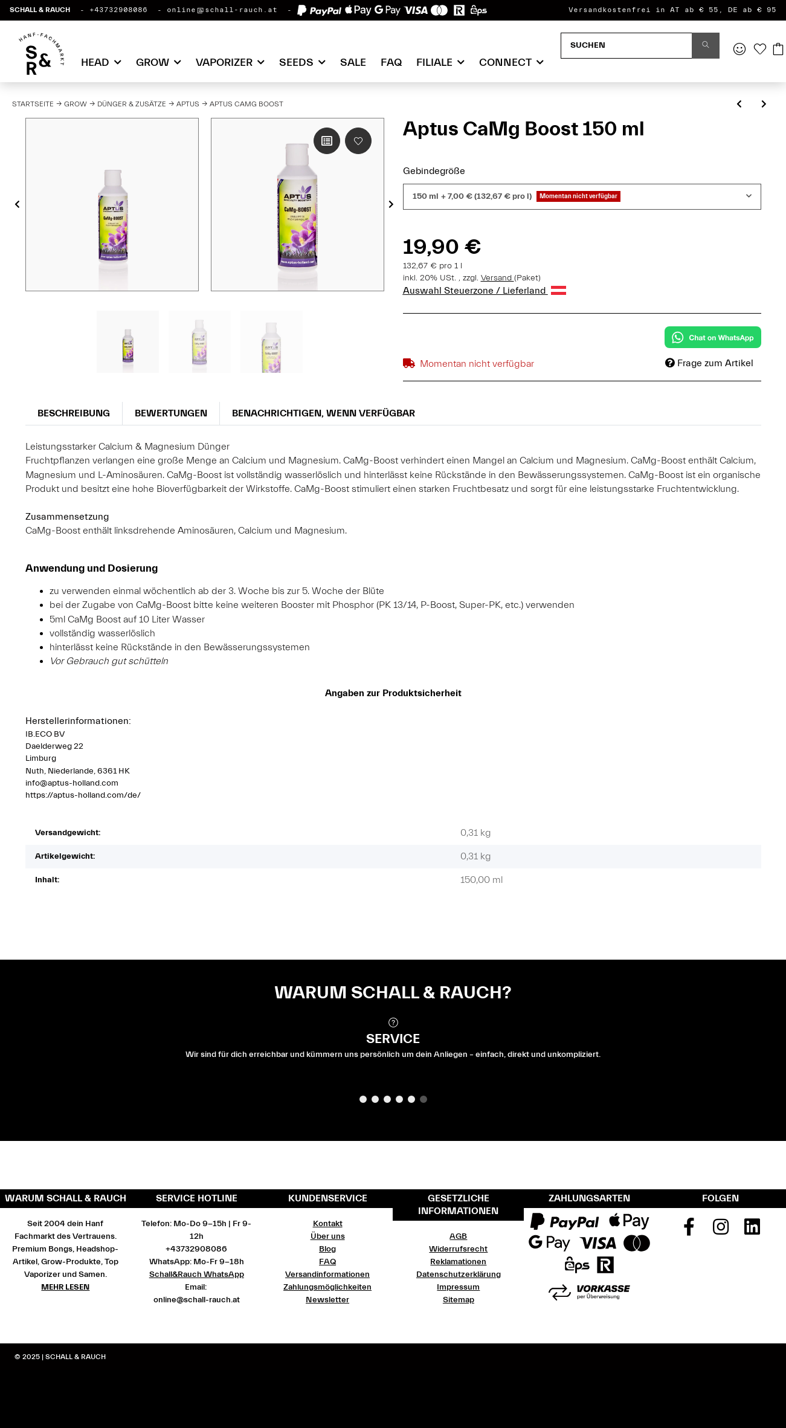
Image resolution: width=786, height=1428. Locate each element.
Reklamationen (458, 1262)
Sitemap (458, 1300)
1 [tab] (363, 1099)
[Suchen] (626, 46)
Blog (327, 1249)
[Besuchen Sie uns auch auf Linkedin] (752, 1231)
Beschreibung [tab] (73, 413)
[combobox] (582, 197)
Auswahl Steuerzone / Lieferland (484, 290)
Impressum (458, 1287)
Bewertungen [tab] (171, 413)
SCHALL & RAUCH (40, 9)
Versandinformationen (327, 1274)
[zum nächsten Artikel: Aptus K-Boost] (764, 105)
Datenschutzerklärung (458, 1274)
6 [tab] (423, 1099)
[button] (739, 50)
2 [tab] (375, 1099)
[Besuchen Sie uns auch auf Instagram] (720, 1231)
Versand (497, 278)
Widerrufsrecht (458, 1249)
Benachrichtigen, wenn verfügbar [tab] (323, 413)
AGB (458, 1236)
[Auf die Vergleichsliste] (327, 141)
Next (391, 205)
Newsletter (327, 1300)
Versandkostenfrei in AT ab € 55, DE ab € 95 (672, 9)
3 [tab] (387, 1099)
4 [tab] (399, 1099)
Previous (17, 205)
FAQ (391, 62)
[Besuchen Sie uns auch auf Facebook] (688, 1231)
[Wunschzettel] (760, 50)
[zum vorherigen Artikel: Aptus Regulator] (739, 105)
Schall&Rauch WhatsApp (196, 1274)
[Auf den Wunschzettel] (358, 141)
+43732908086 (118, 9)
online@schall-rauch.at (222, 9)
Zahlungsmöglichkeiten (327, 1287)
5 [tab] (411, 1099)
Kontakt (328, 1224)
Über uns (328, 1236)
